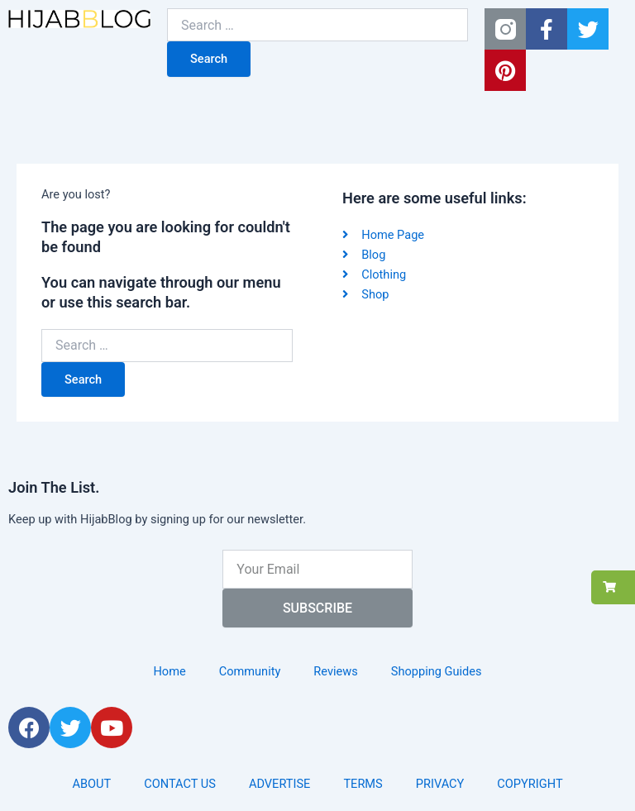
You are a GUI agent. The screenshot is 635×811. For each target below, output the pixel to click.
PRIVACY (440, 783)
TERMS (362, 783)
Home (169, 671)
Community (250, 671)
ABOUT (91, 783)
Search (208, 58)
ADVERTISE (280, 783)
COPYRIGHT (529, 783)
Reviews (335, 671)
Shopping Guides (436, 671)
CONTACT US (180, 783)
